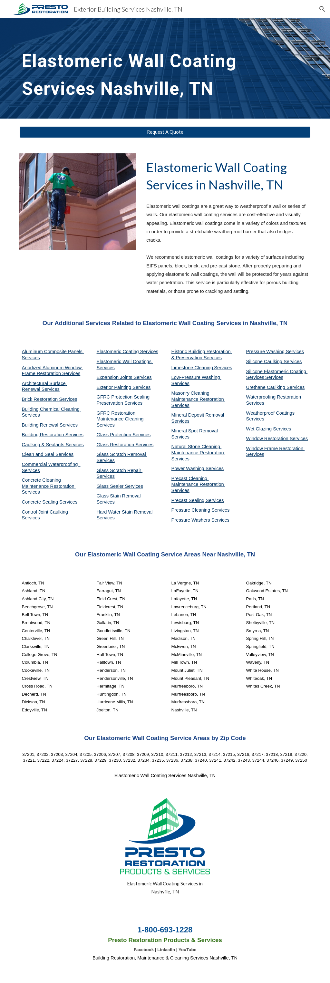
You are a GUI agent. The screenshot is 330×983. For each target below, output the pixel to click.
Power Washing (188, 468)
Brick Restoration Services (49, 399)
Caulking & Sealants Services (53, 444)
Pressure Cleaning (191, 510)
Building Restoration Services (52, 434)
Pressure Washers (191, 520)
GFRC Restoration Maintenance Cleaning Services (121, 419)
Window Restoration (268, 438)
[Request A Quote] (165, 132)
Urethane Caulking (266, 387)
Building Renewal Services (50, 425)
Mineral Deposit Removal (198, 415)
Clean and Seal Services (48, 454)
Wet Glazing (259, 428)
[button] (322, 9)
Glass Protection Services (124, 434)
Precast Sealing (188, 500)
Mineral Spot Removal (195, 430)
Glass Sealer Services (120, 486)
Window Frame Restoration (275, 448)
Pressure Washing (266, 351)
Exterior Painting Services (124, 387)
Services (223, 367)
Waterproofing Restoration (274, 397)
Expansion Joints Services (124, 377)
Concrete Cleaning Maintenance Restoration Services (49, 486)
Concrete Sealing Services (50, 502)
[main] (140, 68)
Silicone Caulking (265, 361)
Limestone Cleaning (192, 367)
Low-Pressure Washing (196, 377)
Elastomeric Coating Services (127, 351)
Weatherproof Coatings (271, 413)
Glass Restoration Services (125, 444)
